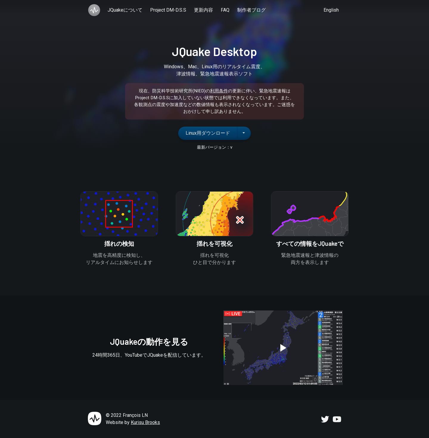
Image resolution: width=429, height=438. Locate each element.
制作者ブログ (251, 10)
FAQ (225, 10)
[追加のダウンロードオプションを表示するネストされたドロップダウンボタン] (244, 133)
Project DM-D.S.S (168, 10)
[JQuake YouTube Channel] (337, 419)
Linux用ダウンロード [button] (208, 133)
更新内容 (203, 10)
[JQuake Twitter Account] (325, 419)
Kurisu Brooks (145, 422)
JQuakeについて (125, 10)
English (331, 10)
